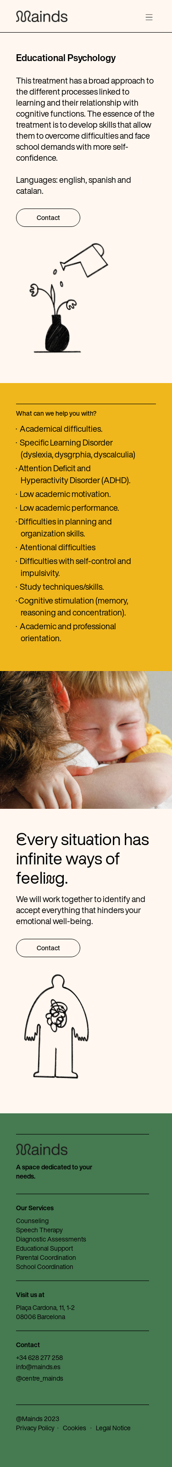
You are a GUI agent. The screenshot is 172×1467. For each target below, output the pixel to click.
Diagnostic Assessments (51, 1239)
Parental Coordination (46, 1257)
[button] (149, 17)
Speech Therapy (39, 1230)
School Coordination (44, 1266)
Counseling (32, 1220)
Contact (48, 217)
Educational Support (44, 1248)
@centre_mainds (39, 1378)
